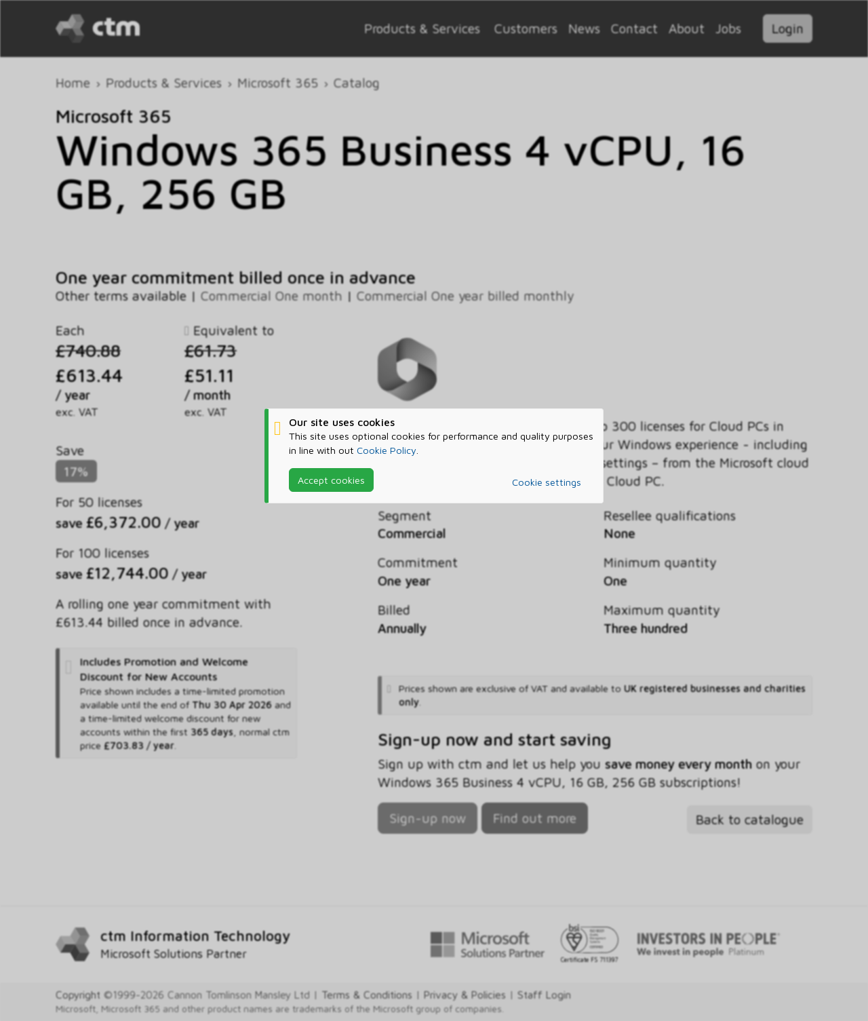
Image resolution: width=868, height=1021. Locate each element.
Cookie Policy (386, 450)
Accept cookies (331, 480)
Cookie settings (546, 482)
